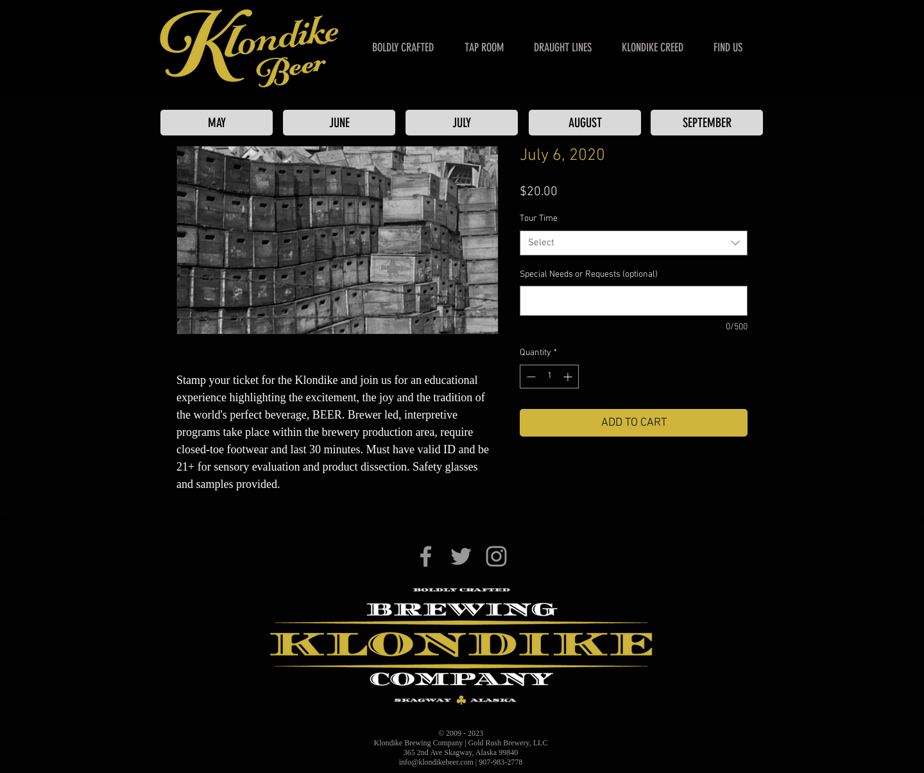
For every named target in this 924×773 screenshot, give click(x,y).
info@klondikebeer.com (436, 762)
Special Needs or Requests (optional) (589, 274)
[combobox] (634, 243)
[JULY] (462, 122)
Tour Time (539, 218)
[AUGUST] (585, 122)
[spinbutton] (549, 376)
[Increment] (569, 376)
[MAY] (216, 122)
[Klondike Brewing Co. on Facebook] (426, 556)
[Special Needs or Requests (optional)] (633, 300)
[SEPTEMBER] (707, 122)
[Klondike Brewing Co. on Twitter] (461, 556)
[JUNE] (339, 122)
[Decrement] (530, 376)
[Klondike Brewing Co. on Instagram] (496, 556)
